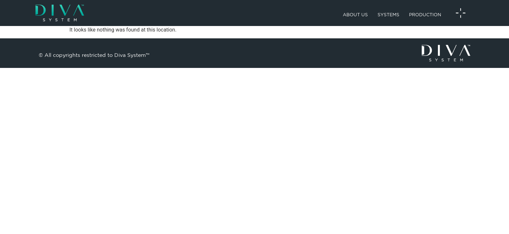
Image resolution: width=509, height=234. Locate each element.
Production (425, 14)
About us (355, 14)
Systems (388, 14)
